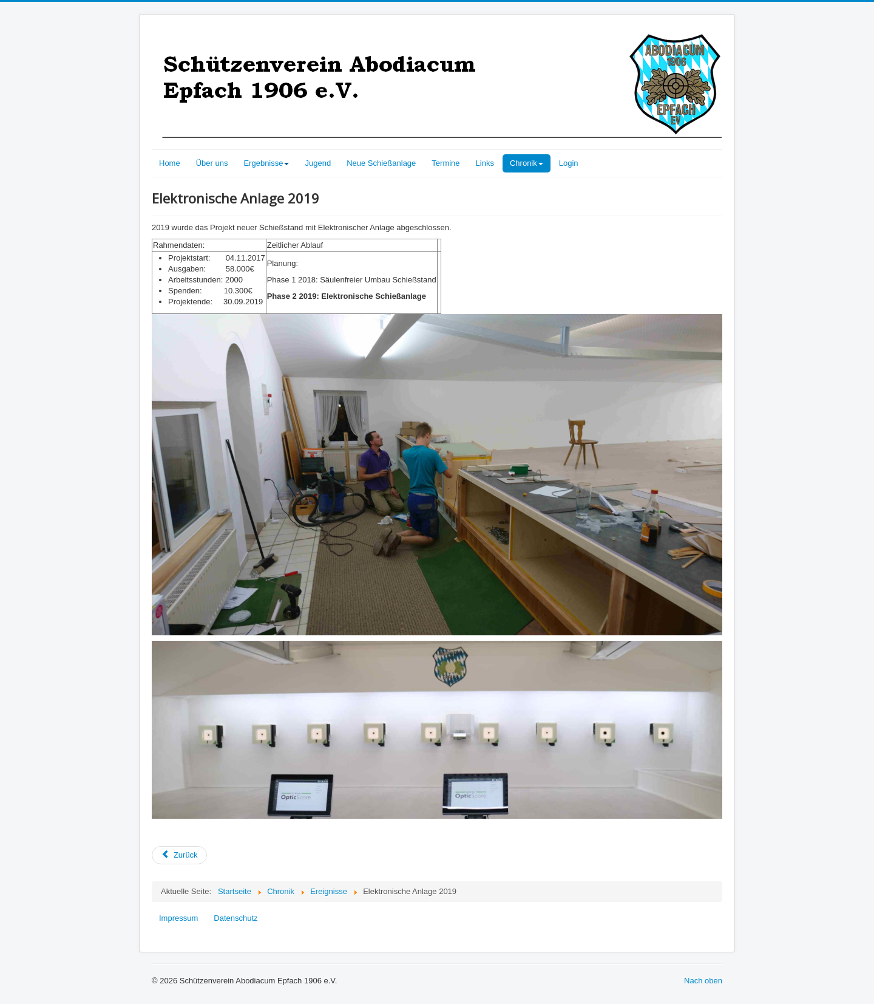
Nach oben (703, 980)
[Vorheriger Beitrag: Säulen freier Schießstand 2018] (179, 855)
